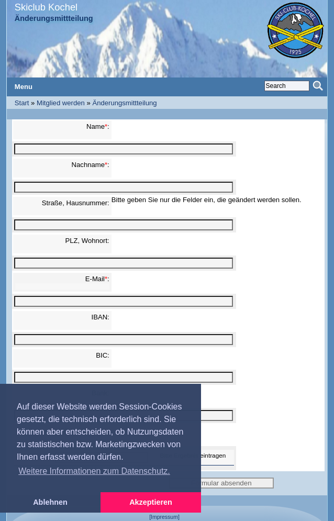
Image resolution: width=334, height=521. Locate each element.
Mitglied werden (61, 103)
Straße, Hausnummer (74, 203)
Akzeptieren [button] (150, 502)
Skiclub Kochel (46, 7)
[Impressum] (164, 517)
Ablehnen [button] (50, 502)
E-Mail (95, 279)
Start (22, 103)
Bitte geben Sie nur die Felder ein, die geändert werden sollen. (207, 200)
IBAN (100, 317)
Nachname (88, 165)
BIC (101, 355)
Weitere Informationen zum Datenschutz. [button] (94, 471)
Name (95, 126)
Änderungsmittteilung (124, 103)
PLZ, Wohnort (86, 241)
